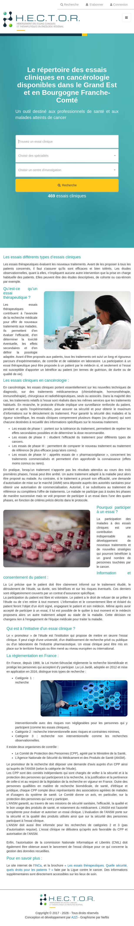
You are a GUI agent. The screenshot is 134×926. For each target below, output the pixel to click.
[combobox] (67, 155)
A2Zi (74, 917)
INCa (38, 865)
